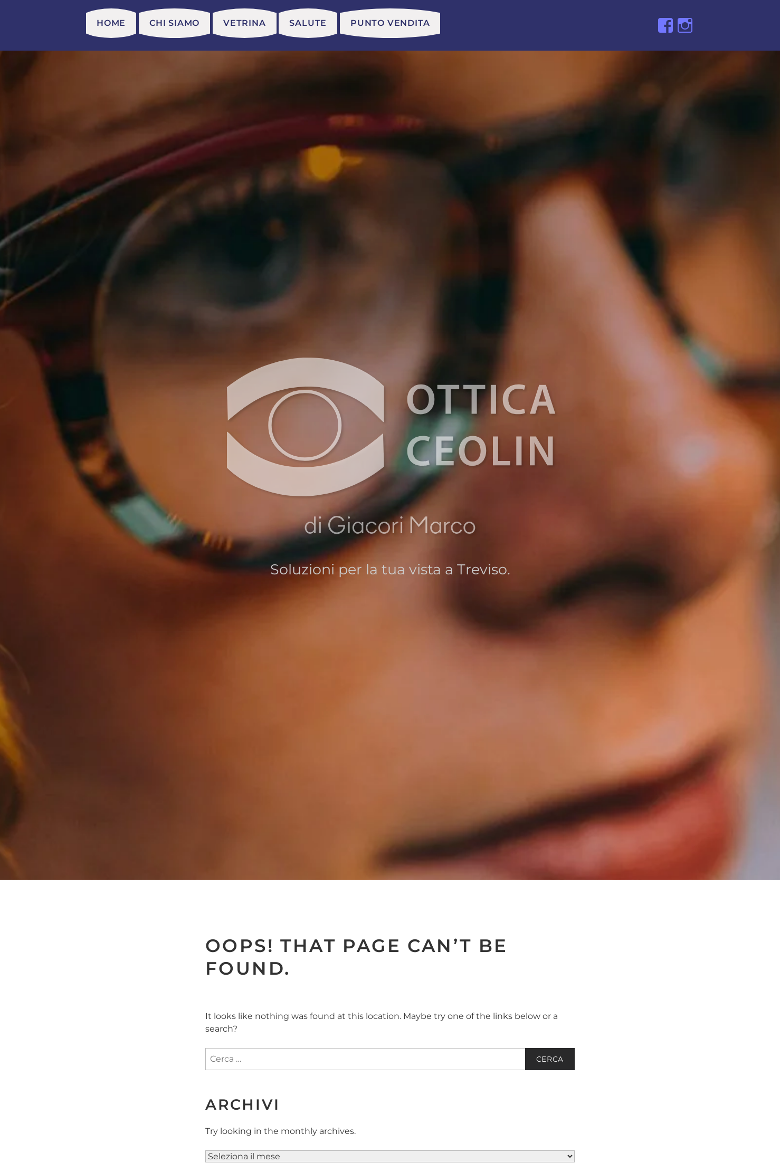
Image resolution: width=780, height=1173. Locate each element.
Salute (308, 23)
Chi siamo (174, 23)
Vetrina (244, 23)
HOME (111, 23)
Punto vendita (390, 23)
